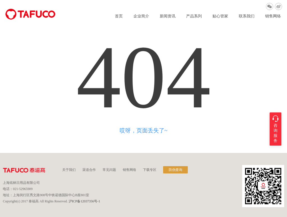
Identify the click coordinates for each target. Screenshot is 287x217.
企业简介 (141, 16)
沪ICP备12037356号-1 (84, 201)
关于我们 (69, 169)
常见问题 (109, 169)
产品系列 (194, 16)
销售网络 (273, 16)
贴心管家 (220, 16)
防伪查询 (175, 170)
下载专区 (149, 169)
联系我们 (246, 16)
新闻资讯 (167, 16)
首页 (119, 16)
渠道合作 (89, 169)
